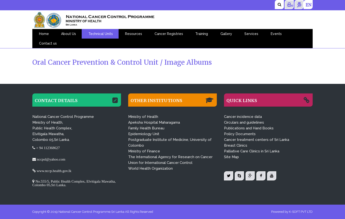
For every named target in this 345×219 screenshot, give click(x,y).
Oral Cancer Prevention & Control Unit (96, 62)
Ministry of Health (143, 117)
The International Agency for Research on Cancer (170, 157)
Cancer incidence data (243, 117)
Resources (133, 34)
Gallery (226, 34)
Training (201, 34)
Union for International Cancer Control (160, 163)
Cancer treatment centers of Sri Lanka (256, 140)
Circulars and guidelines (244, 122)
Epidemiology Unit (143, 134)
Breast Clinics (235, 145)
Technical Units (100, 34)
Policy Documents (240, 134)
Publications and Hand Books (249, 128)
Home (44, 34)
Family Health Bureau (146, 128)
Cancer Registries (169, 34)
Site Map (231, 157)
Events (276, 34)
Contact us (48, 43)
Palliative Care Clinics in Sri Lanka (251, 151)
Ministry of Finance (144, 151)
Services (251, 34)
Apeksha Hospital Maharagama (154, 122)
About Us (68, 34)
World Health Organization (150, 168)
